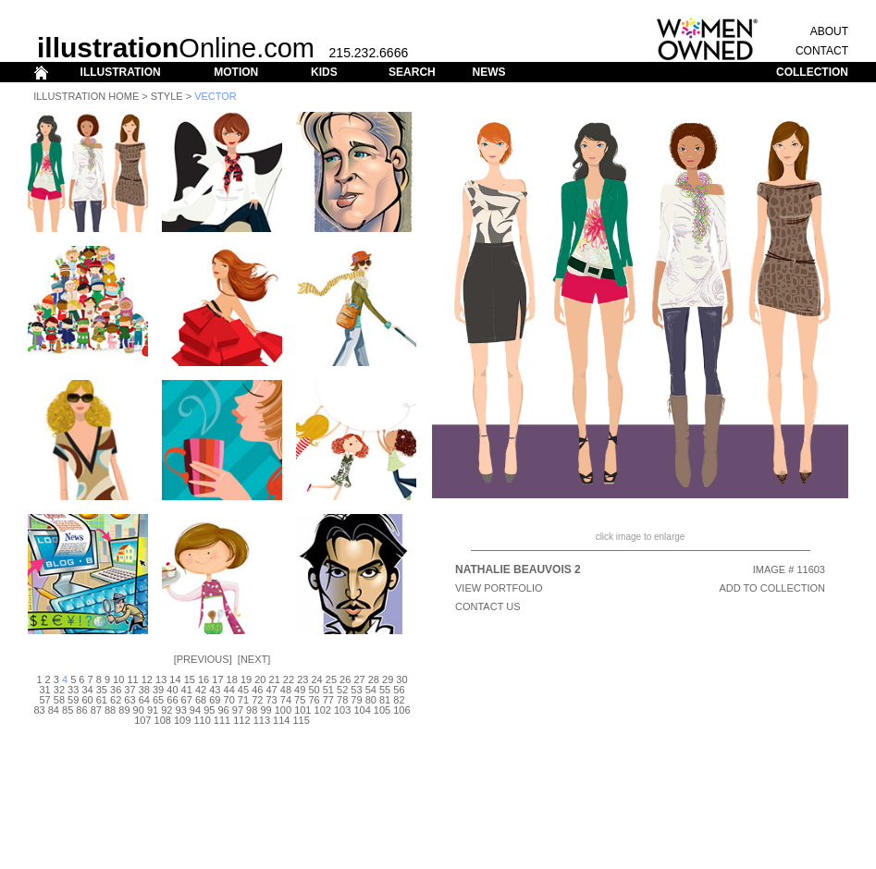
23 (302, 679)
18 (232, 679)
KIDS (324, 72)
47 (271, 689)
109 (182, 720)
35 (101, 689)
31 (44, 689)
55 (384, 689)
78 (342, 699)
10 (118, 679)
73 (271, 699)
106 (401, 710)
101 (302, 710)
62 (115, 699)
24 (316, 679)
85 (67, 710)
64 (144, 699)
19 (246, 679)
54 (370, 689)
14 (174, 679)
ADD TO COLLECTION (772, 588)
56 (398, 689)
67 (186, 699)
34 (87, 689)
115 (301, 720)
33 (73, 689)
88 (110, 710)
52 (342, 689)
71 (243, 699)
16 (203, 679)
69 (214, 699)
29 (387, 679)
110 (201, 720)
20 (259, 679)
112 (241, 720)
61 (101, 699)
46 (257, 689)
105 (382, 710)
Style (167, 96)
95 (209, 710)
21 (274, 679)
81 (384, 699)
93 (181, 710)
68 (200, 699)
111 (222, 720)
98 (251, 710)
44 (229, 689)
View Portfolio (499, 588)
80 (370, 699)
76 (313, 699)
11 (132, 679)
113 (261, 720)
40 (172, 689)
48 (285, 689)
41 (186, 689)
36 (115, 689)
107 (142, 720)
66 (172, 699)
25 (331, 679)
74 (285, 699)
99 (265, 710)
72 (257, 699)
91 (152, 710)
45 (243, 689)
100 (283, 710)
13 (161, 679)
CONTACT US (488, 606)
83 (38, 710)
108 (162, 720)
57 (44, 699)
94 (195, 710)
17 (217, 679)
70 (229, 699)
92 (166, 710)
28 (373, 679)
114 (281, 720)
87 (96, 710)
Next (254, 659)
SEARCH (412, 72)
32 (59, 689)
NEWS (488, 72)
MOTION (236, 72)
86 (81, 710)
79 (356, 699)
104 (361, 710)
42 (200, 689)
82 (398, 699)
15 (189, 679)
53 (356, 689)
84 (53, 710)
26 (345, 679)
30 (401, 679)
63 (129, 699)
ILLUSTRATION (120, 72)
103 (342, 710)
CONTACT (822, 50)
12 (147, 679)
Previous (203, 659)
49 (299, 689)
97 (237, 710)
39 (158, 689)
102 (323, 710)
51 (328, 689)
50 (313, 689)
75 (299, 699)
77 (328, 699)
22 (288, 679)
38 (144, 689)
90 (138, 710)
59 (73, 699)
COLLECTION (812, 72)
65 (158, 699)
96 (222, 710)
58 (59, 699)
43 (214, 689)
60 (87, 699)
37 (129, 689)
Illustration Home (86, 96)
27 (358, 679)
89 (124, 710)
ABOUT (829, 31)
